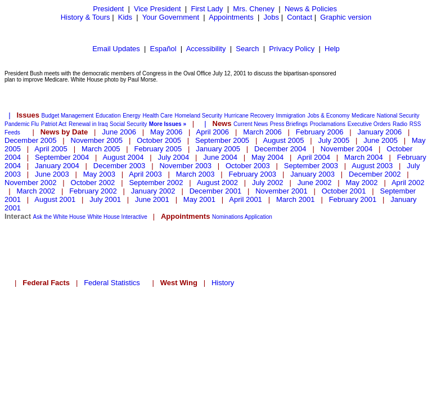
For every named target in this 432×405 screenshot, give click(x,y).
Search (247, 48)
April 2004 (313, 157)
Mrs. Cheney (253, 8)
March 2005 (101, 149)
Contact (299, 17)
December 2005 (30, 140)
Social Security (128, 124)
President (108, 8)
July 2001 (105, 199)
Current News (250, 124)
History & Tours (85, 17)
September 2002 (156, 182)
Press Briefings (289, 124)
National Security (398, 115)
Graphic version (345, 17)
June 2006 (119, 132)
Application (258, 217)
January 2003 (312, 174)
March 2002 (35, 191)
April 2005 (51, 149)
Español (163, 48)
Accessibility (206, 48)
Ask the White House (59, 217)
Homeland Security (198, 115)
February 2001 (353, 199)
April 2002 (408, 182)
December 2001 (216, 191)
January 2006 (379, 132)
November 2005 (97, 140)
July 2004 (174, 157)
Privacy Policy (291, 48)
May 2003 (99, 174)
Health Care (157, 115)
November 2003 (185, 165)
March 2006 (262, 132)
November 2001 (281, 191)
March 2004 (363, 157)
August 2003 (372, 165)
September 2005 (222, 140)
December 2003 (119, 165)
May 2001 (199, 199)
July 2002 (268, 182)
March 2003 (195, 174)
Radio (400, 124)
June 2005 (380, 140)
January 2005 (218, 149)
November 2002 (30, 182)
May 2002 (361, 182)
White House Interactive (117, 217)
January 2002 (153, 191)
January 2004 (57, 165)
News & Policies (311, 8)
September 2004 (62, 157)
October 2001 (344, 191)
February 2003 (253, 174)
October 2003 (248, 165)
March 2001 (295, 199)
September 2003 (311, 165)
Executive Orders (369, 124)
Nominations (228, 217)
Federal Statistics (112, 282)
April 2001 (245, 199)
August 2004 (122, 157)
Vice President (157, 8)
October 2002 (93, 182)
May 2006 (166, 132)
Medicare (363, 115)
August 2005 (283, 140)
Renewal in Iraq (88, 124)
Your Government (170, 17)
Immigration (290, 115)
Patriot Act (54, 124)
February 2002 (93, 191)
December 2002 (375, 174)
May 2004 (267, 157)
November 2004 (347, 149)
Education (108, 115)
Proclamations (327, 124)
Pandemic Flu (21, 124)
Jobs (271, 17)
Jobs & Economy (328, 115)
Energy (132, 115)
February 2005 (158, 149)
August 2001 (54, 199)
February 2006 (320, 132)
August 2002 (217, 182)
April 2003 (145, 174)
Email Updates (116, 48)
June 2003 (52, 174)
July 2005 (334, 140)
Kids (125, 17)
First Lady (207, 8)
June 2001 (152, 199)
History (223, 282)
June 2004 (220, 157)
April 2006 (213, 132)
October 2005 (159, 140)
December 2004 (280, 149)
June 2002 (315, 182)
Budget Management (68, 115)
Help (332, 48)
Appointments (231, 17)
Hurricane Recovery (249, 115)
